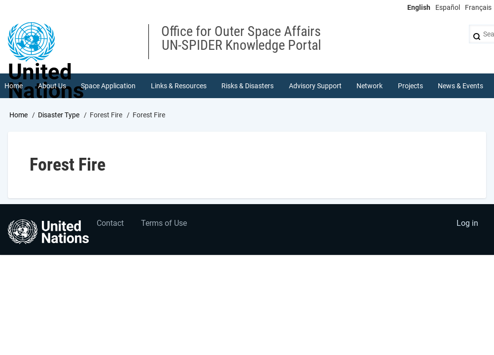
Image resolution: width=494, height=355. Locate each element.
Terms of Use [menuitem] (164, 223)
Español (447, 7)
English (418, 7)
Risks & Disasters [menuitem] (247, 86)
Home (18, 115)
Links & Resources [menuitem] (179, 86)
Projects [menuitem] (410, 86)
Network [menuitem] (369, 86)
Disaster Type (58, 115)
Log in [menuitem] (467, 223)
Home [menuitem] (13, 86)
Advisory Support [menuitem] (315, 86)
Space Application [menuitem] (108, 86)
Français (478, 7)
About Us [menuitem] (52, 86)
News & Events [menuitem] (460, 86)
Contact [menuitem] (110, 223)
